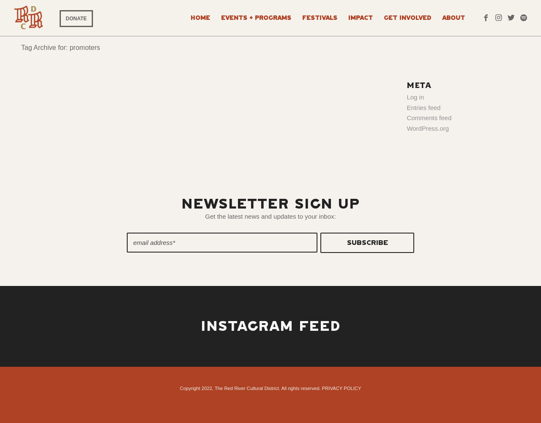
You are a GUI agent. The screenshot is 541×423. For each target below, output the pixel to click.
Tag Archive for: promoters (60, 47)
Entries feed (423, 107)
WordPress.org (428, 128)
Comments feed (429, 117)
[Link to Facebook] (485, 17)
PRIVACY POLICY (341, 388)
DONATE (76, 19)
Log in (415, 97)
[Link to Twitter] (511, 17)
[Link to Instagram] (498, 17)
